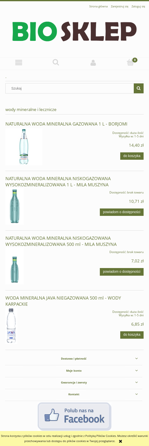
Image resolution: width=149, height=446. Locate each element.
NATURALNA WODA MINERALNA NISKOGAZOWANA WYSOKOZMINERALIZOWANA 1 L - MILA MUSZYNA (58, 181)
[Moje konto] (93, 62)
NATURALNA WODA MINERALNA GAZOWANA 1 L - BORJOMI (66, 124)
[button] (18, 63)
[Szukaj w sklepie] (71, 88)
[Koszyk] (130, 62)
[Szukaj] (56, 62)
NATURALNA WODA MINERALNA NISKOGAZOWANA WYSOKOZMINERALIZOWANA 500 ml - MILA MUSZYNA (61, 241)
